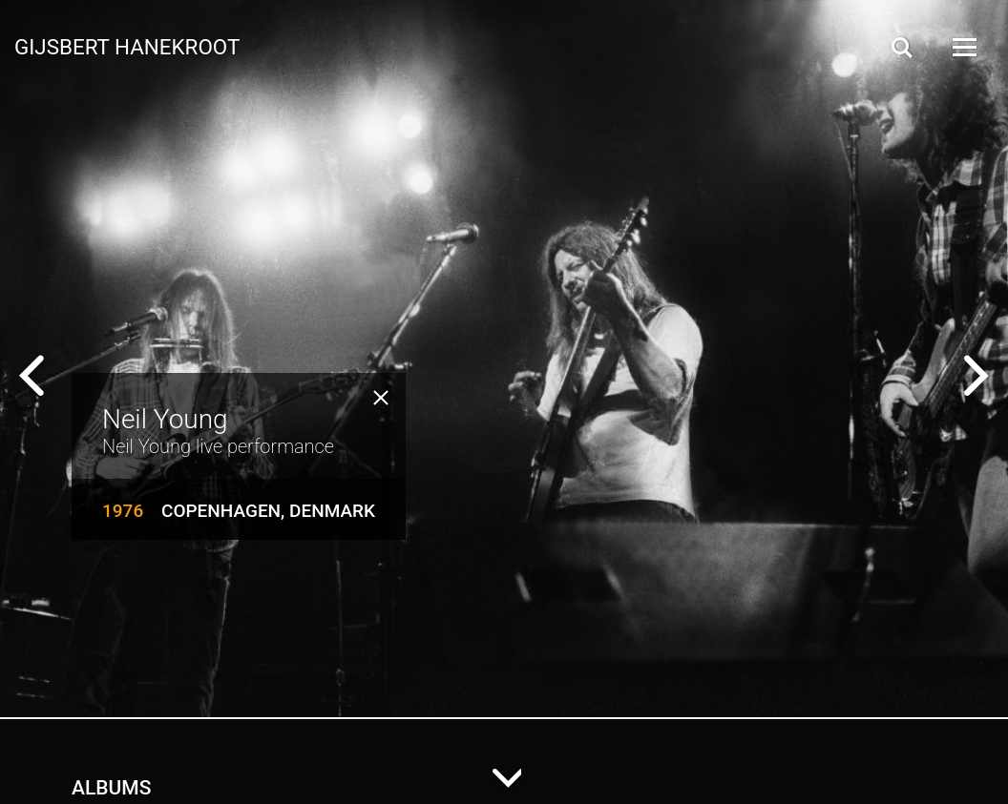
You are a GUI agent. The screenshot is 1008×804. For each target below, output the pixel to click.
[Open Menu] (963, 47)
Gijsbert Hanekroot (127, 45)
